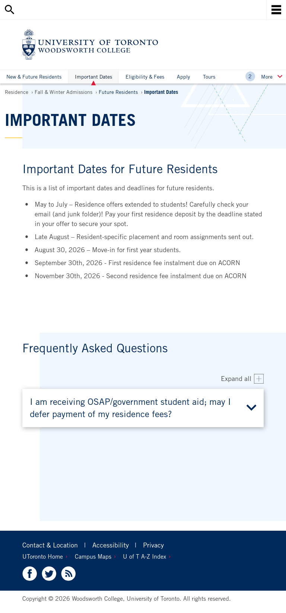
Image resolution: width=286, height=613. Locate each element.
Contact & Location (50, 545)
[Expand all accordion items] (242, 379)
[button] (143, 408)
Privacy (153, 545)
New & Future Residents (33, 76)
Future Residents (118, 92)
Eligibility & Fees (144, 76)
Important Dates (93, 78)
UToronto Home (42, 556)
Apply (183, 76)
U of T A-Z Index (144, 556)
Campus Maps (93, 556)
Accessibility (110, 545)
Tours (209, 76)
